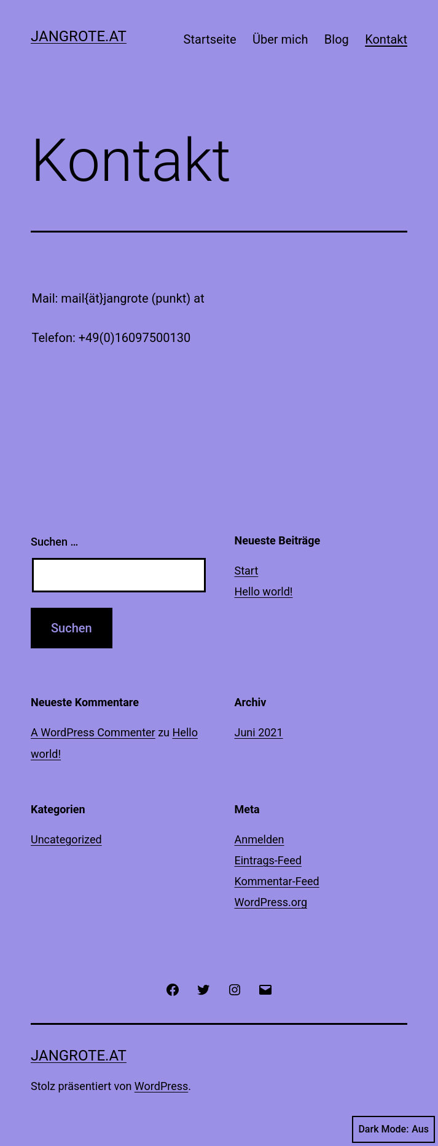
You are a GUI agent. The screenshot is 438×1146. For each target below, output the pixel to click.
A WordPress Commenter (93, 732)
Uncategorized (66, 839)
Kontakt (386, 39)
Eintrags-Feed (268, 860)
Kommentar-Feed (277, 881)
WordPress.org (271, 902)
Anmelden (259, 839)
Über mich (280, 39)
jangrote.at (79, 36)
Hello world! (264, 591)
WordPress (161, 1086)
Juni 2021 (259, 732)
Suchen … (54, 541)
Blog (336, 39)
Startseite (210, 39)
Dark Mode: (393, 1129)
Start (247, 570)
